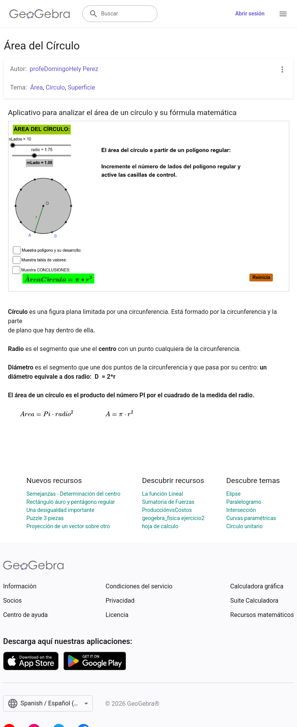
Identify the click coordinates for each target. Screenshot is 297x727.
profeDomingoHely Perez (64, 69)
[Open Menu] (283, 14)
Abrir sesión (250, 13)
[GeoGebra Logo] (39, 14)
